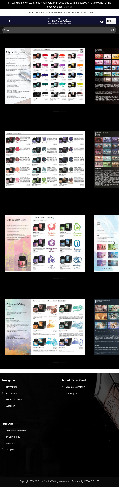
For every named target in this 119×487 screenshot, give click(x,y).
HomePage (11, 387)
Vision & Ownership (75, 387)
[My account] (9, 21)
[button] (4, 21)
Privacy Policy (13, 437)
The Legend (72, 393)
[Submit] (113, 30)
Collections (11, 393)
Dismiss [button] (68, 6)
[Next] (114, 76)
